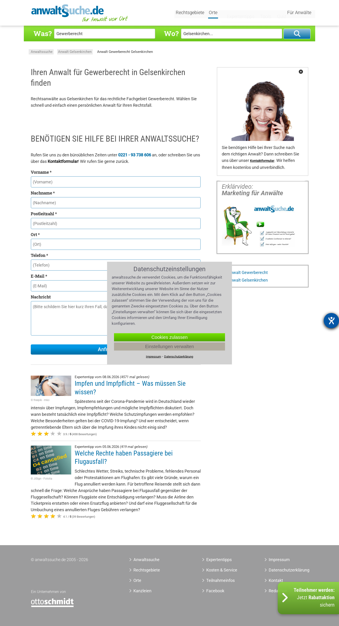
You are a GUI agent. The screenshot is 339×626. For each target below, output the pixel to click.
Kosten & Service (221, 570)
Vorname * (41, 172)
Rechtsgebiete (190, 13)
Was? (43, 33)
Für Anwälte (299, 13)
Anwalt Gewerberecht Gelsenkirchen (125, 52)
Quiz (277, 13)
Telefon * (39, 255)
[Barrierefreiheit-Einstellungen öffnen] (331, 320)
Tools (261, 13)
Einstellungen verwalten (169, 346)
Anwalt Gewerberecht (247, 272)
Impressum (279, 559)
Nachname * (43, 193)
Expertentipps (236, 13)
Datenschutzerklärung (284, 570)
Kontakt (276, 580)
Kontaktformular (262, 161)
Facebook (215, 590)
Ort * (35, 234)
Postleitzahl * (44, 213)
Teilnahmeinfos (220, 580)
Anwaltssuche (41, 52)
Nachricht (41, 297)
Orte (214, 13)
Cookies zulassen (169, 337)
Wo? (171, 33)
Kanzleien (142, 590)
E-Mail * (39, 276)
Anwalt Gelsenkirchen (75, 52)
